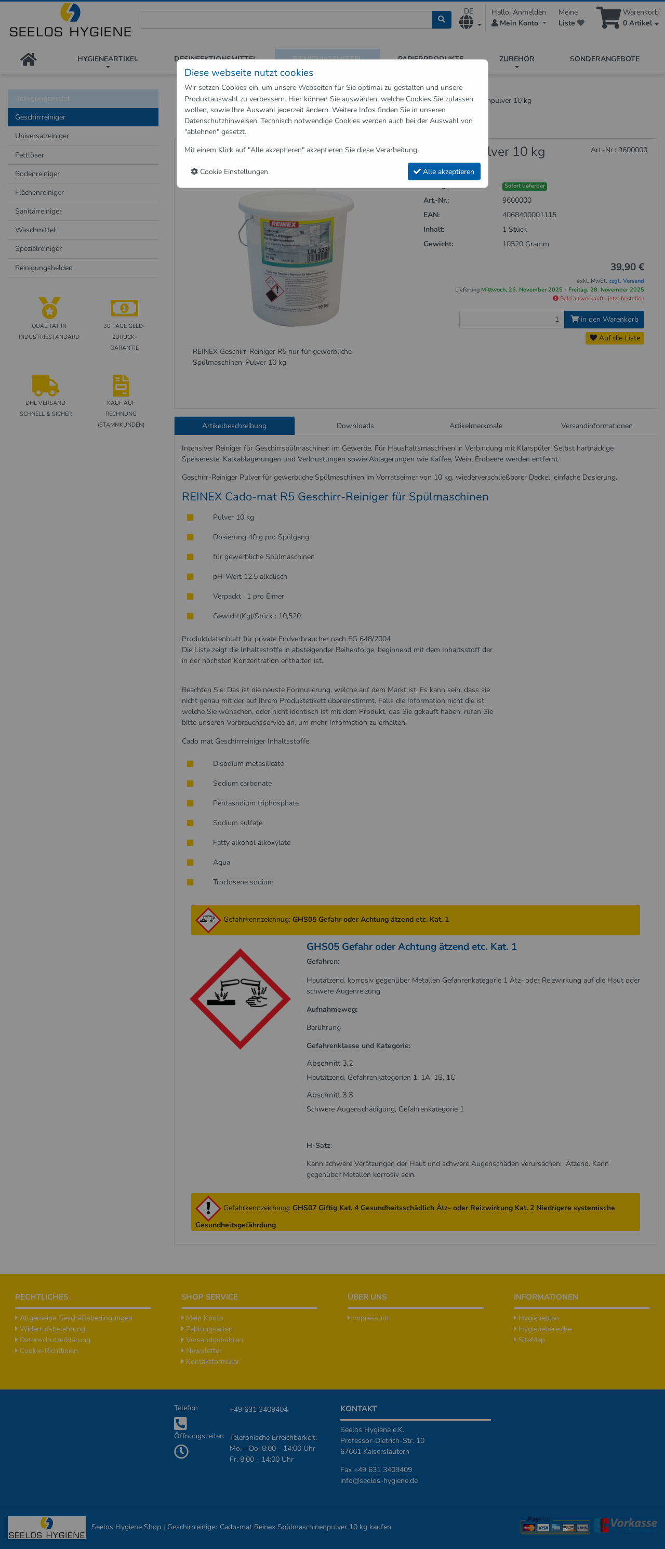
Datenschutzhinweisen (220, 121)
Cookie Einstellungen (229, 172)
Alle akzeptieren (444, 172)
